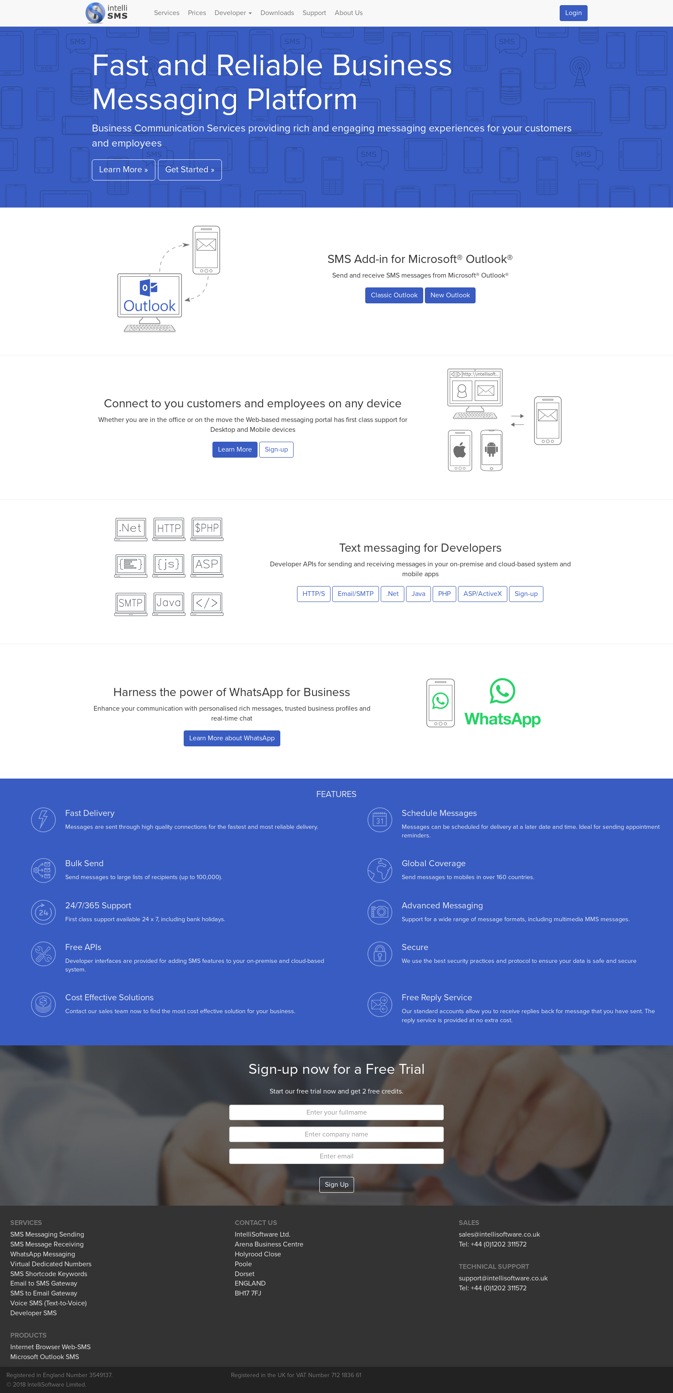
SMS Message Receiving (47, 1244)
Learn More (235, 449)
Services (166, 13)
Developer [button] (233, 13)
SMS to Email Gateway (43, 1293)
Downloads (277, 13)
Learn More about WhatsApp (232, 738)
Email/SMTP (355, 594)
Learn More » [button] (123, 170)
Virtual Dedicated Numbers (50, 1264)
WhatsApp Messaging (42, 1254)
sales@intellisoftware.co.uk (499, 1234)
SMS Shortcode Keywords (48, 1274)
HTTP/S (314, 594)
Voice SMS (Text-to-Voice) (48, 1303)
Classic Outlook (394, 295)
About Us (349, 13)
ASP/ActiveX (483, 594)
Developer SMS (33, 1313)
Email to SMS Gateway (43, 1283)
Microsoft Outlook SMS (44, 1357)
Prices (197, 13)
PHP (444, 594)
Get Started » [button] (190, 170)
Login (573, 13)
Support (314, 13)
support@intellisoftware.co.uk (503, 1278)
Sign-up (276, 449)
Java (418, 594)
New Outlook (450, 295)
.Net (392, 594)
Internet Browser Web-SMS (50, 1347)
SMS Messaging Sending (47, 1234)
